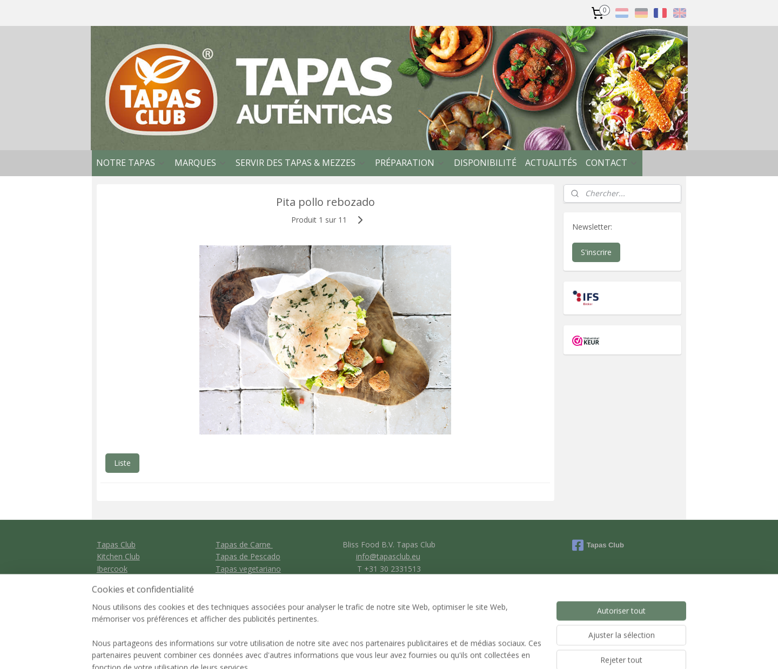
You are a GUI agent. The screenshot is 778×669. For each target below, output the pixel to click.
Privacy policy (389, 593)
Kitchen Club (118, 556)
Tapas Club (116, 544)
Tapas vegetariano (248, 569)
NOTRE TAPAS (131, 163)
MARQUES (201, 163)
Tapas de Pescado (248, 556)
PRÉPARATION (410, 163)
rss (443, 649)
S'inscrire (596, 252)
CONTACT (612, 163)
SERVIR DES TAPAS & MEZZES (301, 163)
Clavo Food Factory (131, 581)
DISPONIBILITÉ (485, 163)
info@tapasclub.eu (388, 556)
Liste (122, 463)
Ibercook (112, 569)
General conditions (388, 581)
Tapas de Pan (240, 581)
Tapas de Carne (244, 544)
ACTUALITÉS (551, 163)
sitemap (420, 649)
